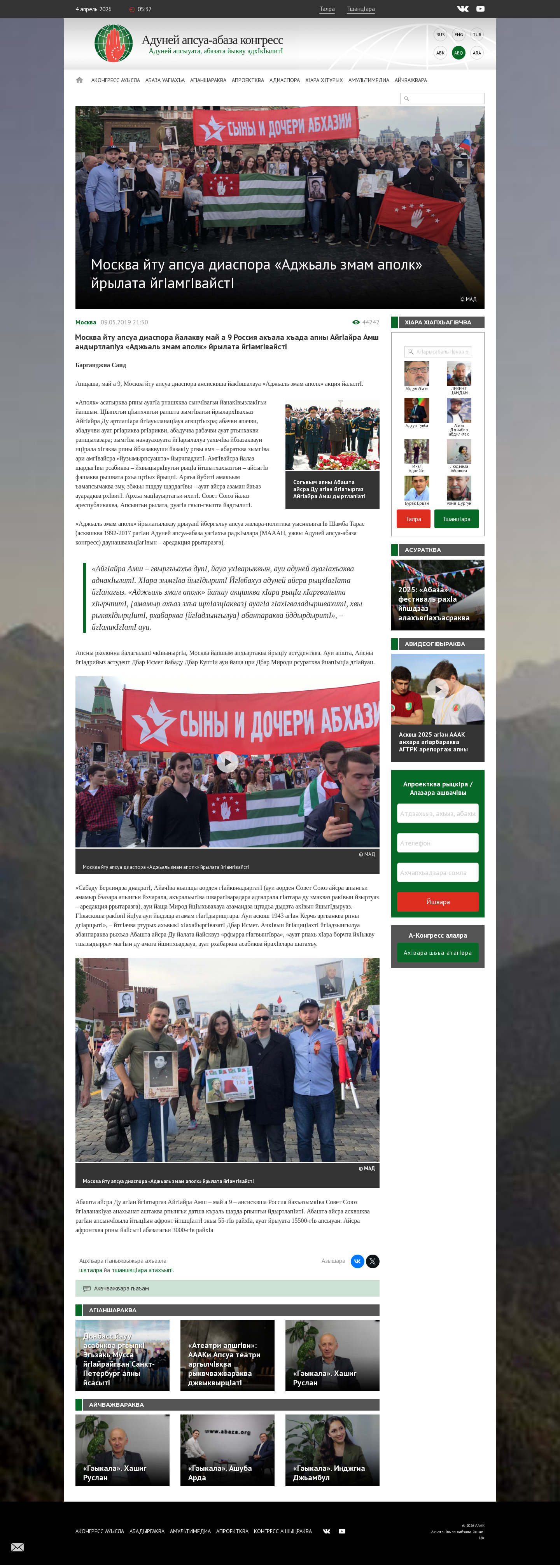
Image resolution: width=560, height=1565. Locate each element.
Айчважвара (411, 80)
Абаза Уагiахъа (165, 80)
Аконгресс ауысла (115, 80)
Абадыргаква (147, 1531)
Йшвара (438, 901)
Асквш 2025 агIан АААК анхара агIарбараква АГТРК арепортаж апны (433, 741)
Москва (85, 322)
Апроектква (248, 80)
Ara (477, 53)
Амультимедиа (368, 80)
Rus (440, 34)
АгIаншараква (208, 80)
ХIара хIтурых (324, 80)
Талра (327, 8)
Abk (440, 53)
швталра (90, 1270)
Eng (459, 34)
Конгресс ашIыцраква (283, 1531)
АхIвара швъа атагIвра (438, 952)
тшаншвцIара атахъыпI (142, 1270)
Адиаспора (285, 80)
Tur (477, 34)
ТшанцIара (361, 8)
